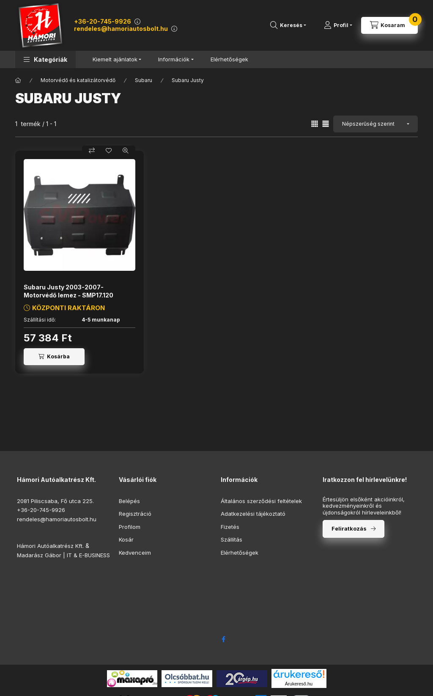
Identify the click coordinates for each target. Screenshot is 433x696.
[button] (45, 59)
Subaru (143, 80)
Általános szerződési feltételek (261, 501)
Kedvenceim (135, 552)
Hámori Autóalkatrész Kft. (50, 545)
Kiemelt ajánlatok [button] (115, 59)
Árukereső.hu (298, 683)
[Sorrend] (375, 124)
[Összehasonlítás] (91, 151)
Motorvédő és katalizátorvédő (78, 80)
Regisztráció (135, 513)
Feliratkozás (349, 528)
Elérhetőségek (229, 59)
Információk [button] (173, 59)
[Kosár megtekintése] (389, 25)
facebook (223, 639)
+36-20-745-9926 (102, 21)
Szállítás (231, 539)
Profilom (129, 526)
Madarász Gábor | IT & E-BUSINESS (63, 555)
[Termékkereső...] (288, 25)
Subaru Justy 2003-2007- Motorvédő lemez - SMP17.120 (68, 290)
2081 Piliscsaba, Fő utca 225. (55, 501)
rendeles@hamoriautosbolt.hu (121, 28)
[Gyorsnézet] (125, 151)
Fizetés (230, 526)
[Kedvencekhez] (108, 151)
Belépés (129, 501)
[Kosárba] (54, 356)
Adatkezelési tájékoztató (253, 513)
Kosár (126, 539)
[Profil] (338, 25)
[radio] (325, 124)
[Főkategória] (18, 80)
